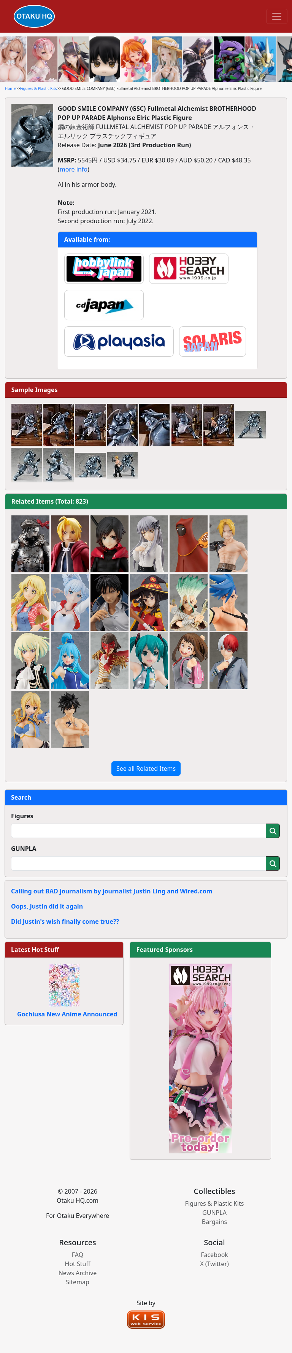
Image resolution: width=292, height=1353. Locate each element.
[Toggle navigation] (276, 16)
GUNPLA (23, 848)
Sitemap (77, 1282)
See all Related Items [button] (146, 768)
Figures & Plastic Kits (38, 88)
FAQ (77, 1255)
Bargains (214, 1222)
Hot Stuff (77, 1264)
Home (10, 88)
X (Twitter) (214, 1264)
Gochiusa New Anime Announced (67, 1014)
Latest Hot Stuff (35, 949)
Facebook (214, 1255)
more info (73, 169)
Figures (22, 816)
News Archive (78, 1273)
